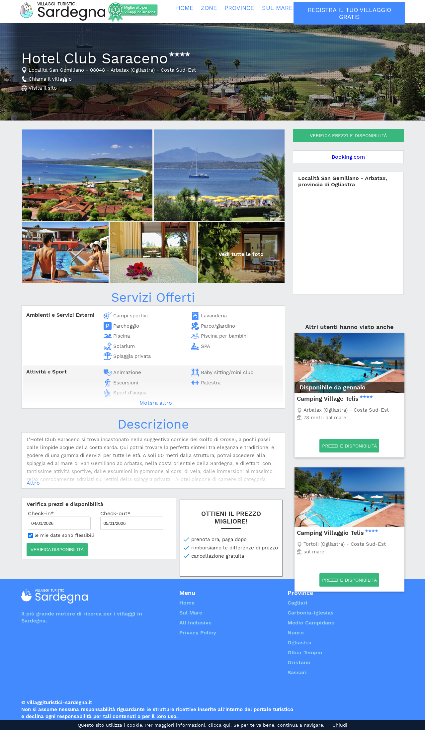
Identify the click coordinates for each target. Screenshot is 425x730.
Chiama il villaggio (50, 79)
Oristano (299, 662)
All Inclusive (325, 11)
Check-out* (131, 520)
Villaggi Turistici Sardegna (62, 11)
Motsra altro (155, 403)
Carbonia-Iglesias (311, 612)
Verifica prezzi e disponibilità (348, 135)
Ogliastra (299, 642)
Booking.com (348, 157)
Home (187, 11)
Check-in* (59, 520)
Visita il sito (43, 88)
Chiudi (339, 725)
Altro (33, 483)
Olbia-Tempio (305, 652)
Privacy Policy (197, 632)
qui (226, 725)
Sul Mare (282, 11)
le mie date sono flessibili (61, 535)
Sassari (297, 672)
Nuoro (296, 632)
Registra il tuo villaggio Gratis (377, 11)
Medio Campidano (311, 622)
